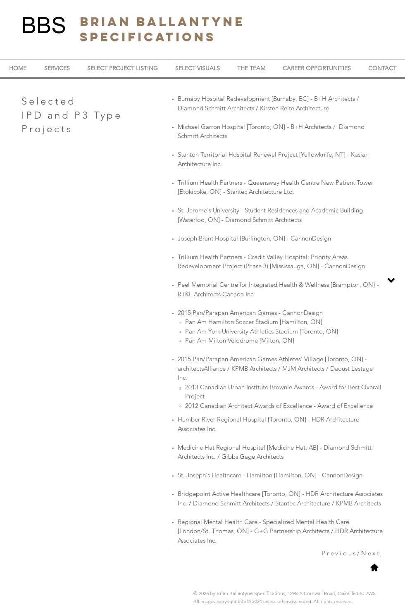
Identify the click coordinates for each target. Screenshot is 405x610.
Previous (339, 553)
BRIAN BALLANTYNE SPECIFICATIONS (162, 29)
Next (371, 553)
